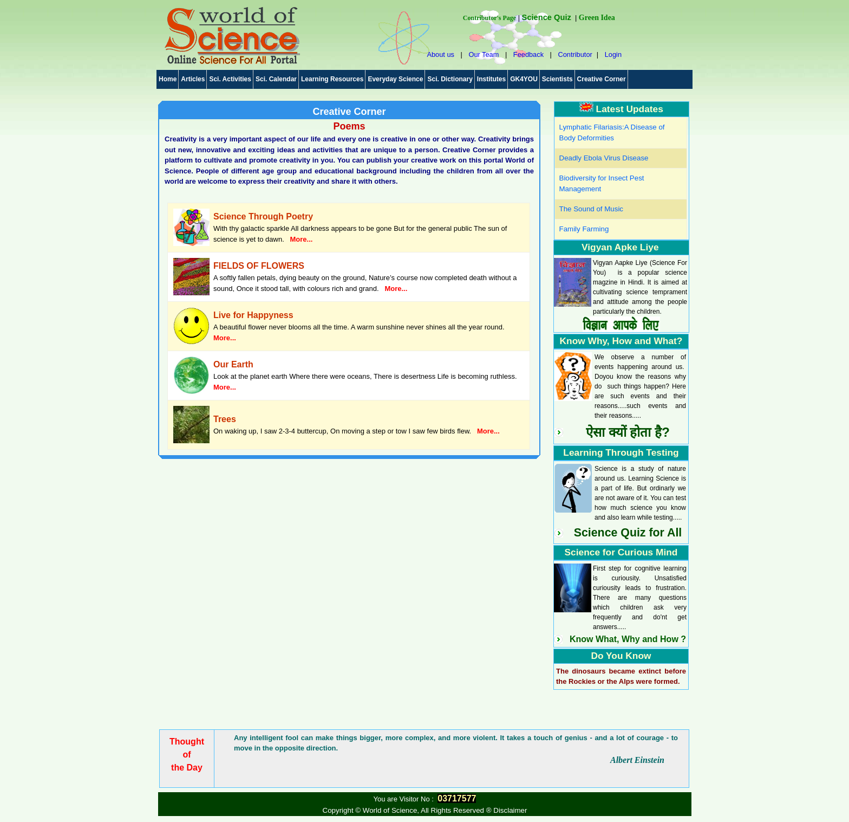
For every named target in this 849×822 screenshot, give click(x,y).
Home (168, 79)
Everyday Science (395, 79)
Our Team (483, 54)
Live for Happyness (253, 315)
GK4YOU (524, 79)
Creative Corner (601, 79)
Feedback (528, 54)
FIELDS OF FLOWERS (258, 265)
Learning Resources (332, 79)
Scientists (557, 79)
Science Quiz (546, 17)
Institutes (491, 79)
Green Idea (597, 18)
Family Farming (584, 229)
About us (440, 54)
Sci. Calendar (276, 79)
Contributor (575, 54)
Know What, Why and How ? (628, 639)
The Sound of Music (591, 209)
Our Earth (233, 364)
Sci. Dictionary (449, 79)
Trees (224, 419)
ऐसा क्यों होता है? (628, 432)
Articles (193, 79)
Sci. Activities (230, 79)
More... (301, 239)
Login (613, 54)
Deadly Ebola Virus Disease (604, 158)
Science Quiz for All (628, 532)
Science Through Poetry (263, 216)
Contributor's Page (489, 18)
